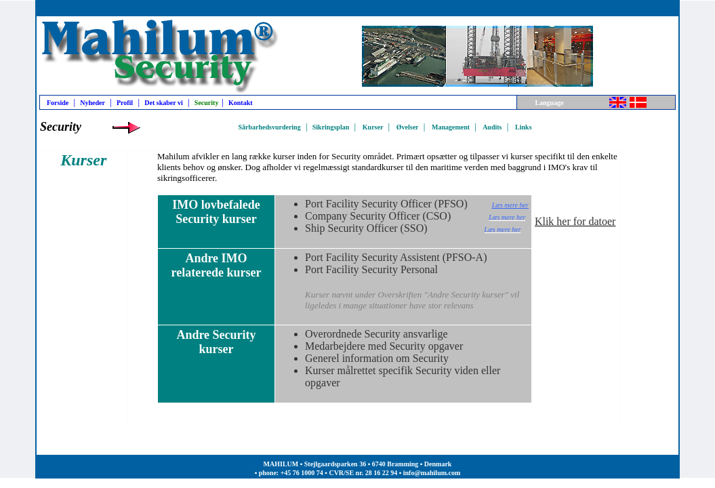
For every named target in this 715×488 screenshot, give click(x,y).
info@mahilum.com (432, 472)
